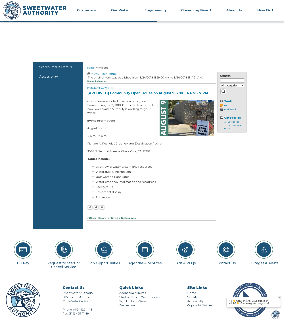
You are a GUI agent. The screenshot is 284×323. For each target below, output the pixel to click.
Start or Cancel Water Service (140, 291)
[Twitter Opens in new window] (96, 201)
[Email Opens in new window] (102, 201)
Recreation (127, 299)
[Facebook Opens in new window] (90, 201)
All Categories (231, 115)
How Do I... (266, 10)
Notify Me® (230, 103)
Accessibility (48, 70)
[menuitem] (86, 10)
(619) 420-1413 (82, 303)
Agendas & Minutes (132, 286)
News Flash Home (104, 67)
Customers (86, 10)
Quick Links (131, 281)
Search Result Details (55, 61)
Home (90, 61)
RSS (226, 99)
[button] (223, 87)
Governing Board (196, 10)
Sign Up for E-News (133, 295)
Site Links (197, 281)
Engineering (155, 10)
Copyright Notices (199, 299)
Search (225, 69)
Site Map (193, 291)
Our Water (120, 10)
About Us (234, 10)
